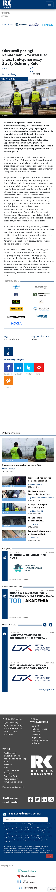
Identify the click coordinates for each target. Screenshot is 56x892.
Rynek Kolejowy (11, 722)
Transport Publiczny (13, 728)
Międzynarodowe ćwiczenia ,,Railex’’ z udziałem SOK (38, 494)
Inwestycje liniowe (12, 755)
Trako (6, 767)
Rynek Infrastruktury (13, 725)
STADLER (8, 764)
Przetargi (8, 773)
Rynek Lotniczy (10, 731)
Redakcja (36, 731)
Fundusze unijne (11, 770)
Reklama (36, 734)
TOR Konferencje (39, 729)
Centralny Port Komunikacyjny (11, 777)
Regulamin (36, 737)
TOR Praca (8, 734)
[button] (45, 629)
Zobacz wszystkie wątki (13, 787)
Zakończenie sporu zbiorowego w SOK (21, 465)
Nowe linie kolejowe (13, 781)
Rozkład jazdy (10, 753)
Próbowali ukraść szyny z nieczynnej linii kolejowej (39, 534)
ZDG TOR (36, 726)
